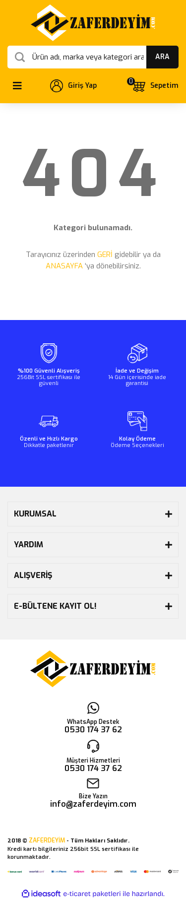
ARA (162, 57)
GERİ (105, 254)
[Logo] (93, 22)
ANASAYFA (64, 266)
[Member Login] (73, 85)
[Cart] (155, 86)
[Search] (93, 57)
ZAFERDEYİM (47, 840)
